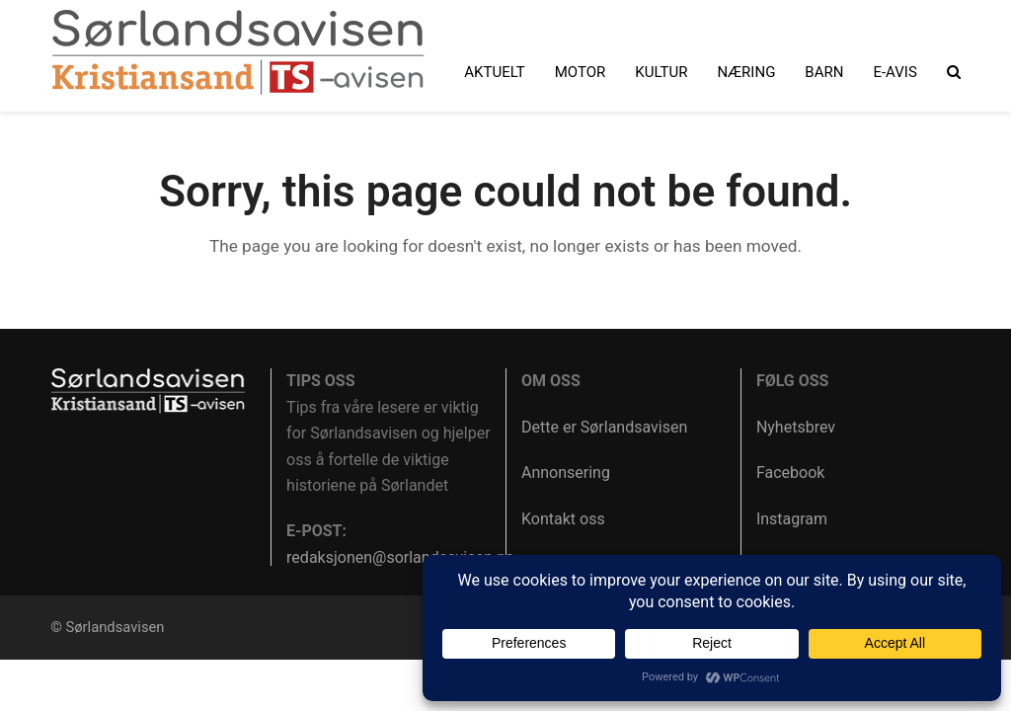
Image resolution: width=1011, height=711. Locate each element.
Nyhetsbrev (795, 427)
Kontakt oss (563, 519)
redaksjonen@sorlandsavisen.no (400, 557)
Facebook (790, 472)
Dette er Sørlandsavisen (604, 427)
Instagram (791, 519)
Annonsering (565, 472)
